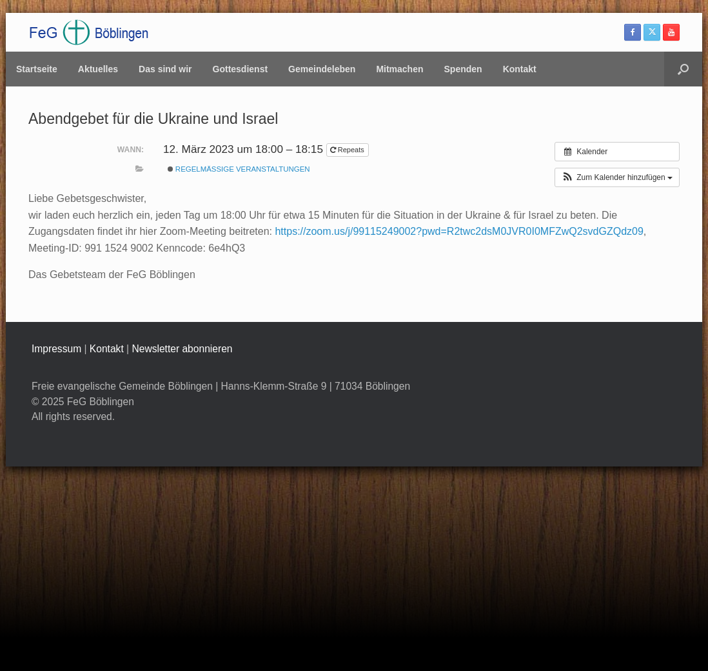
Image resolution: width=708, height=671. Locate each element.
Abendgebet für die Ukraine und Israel (153, 118)
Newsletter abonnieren (182, 348)
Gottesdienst (240, 69)
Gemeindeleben (321, 69)
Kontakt (519, 69)
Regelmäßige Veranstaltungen (239, 169)
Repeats (348, 150)
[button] (683, 69)
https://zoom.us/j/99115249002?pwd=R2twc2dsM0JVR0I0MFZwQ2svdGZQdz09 (459, 231)
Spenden (463, 69)
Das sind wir (165, 69)
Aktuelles (98, 69)
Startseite (36, 69)
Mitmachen (399, 69)
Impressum (56, 348)
